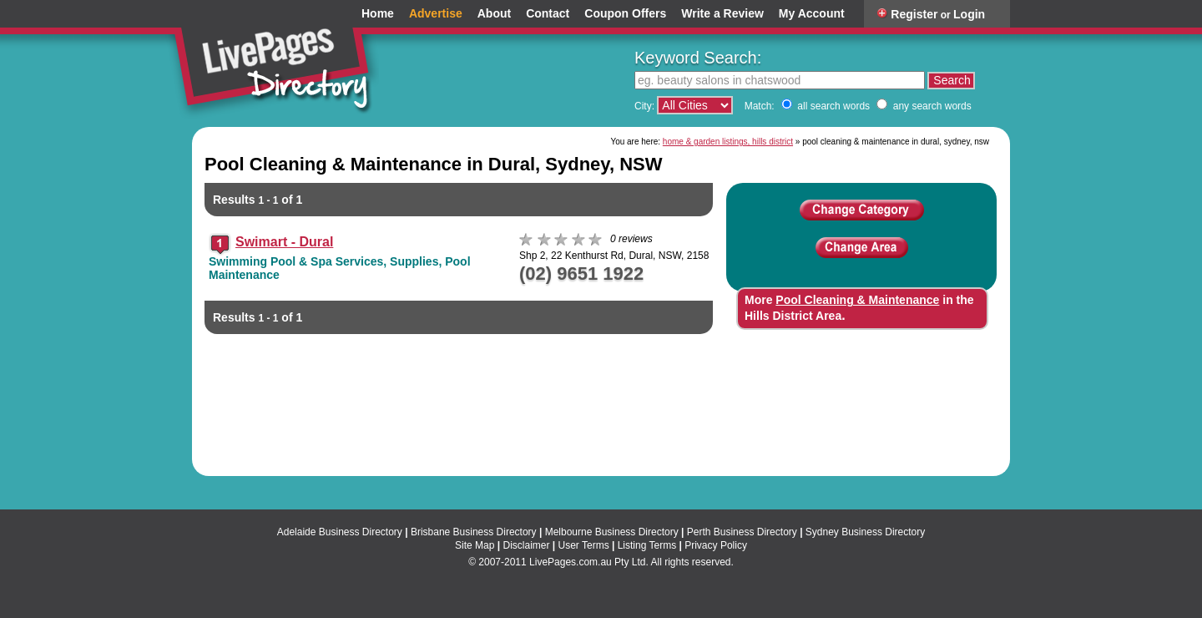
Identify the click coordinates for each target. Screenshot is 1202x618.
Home (377, 14)
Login (969, 14)
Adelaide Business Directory (339, 532)
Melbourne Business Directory (612, 532)
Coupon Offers (625, 14)
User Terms (583, 545)
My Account (812, 14)
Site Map (474, 545)
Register (914, 14)
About (494, 14)
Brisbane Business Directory (474, 532)
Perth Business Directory (742, 532)
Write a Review (722, 14)
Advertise (435, 14)
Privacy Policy (715, 545)
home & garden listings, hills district (728, 141)
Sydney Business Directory (865, 532)
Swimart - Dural (284, 242)
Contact (547, 14)
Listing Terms (647, 545)
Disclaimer (526, 545)
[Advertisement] (601, 413)
